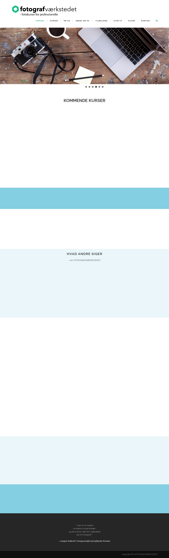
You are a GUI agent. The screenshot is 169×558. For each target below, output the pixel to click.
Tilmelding (101, 21)
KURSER (54, 21)
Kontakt (146, 21)
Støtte (118, 21)
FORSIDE (40, 21)
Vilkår (131, 21)
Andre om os (82, 21)
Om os (67, 21)
